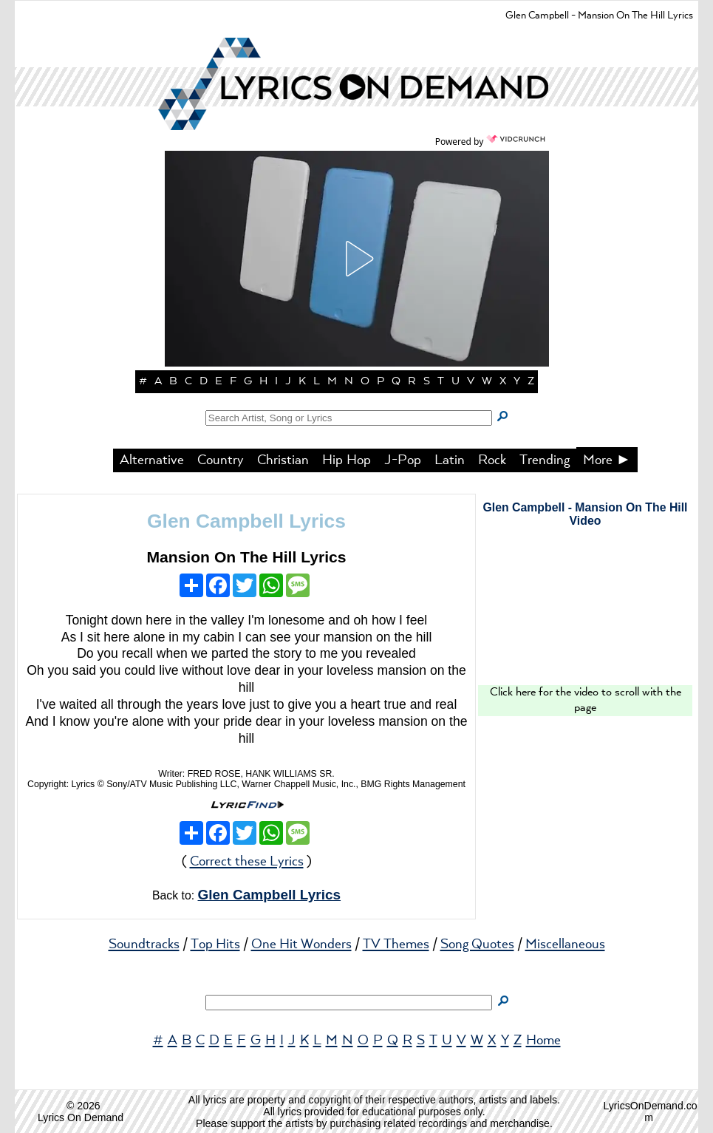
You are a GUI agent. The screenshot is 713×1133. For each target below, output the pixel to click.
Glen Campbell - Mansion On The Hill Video (584, 514)
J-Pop (402, 460)
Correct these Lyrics (247, 862)
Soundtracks (144, 944)
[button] (357, 259)
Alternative (152, 460)
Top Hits (215, 944)
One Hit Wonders (301, 944)
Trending (544, 460)
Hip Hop (346, 460)
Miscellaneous (565, 944)
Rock (492, 460)
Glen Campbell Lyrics (246, 521)
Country (220, 460)
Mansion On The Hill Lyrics (246, 556)
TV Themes (396, 944)
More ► (607, 460)
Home (543, 1040)
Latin (449, 460)
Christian (283, 460)
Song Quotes (477, 944)
